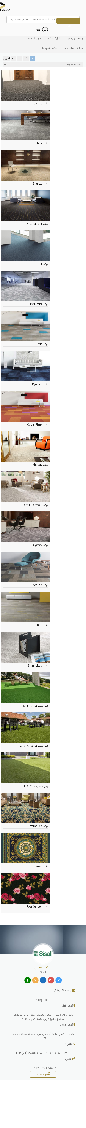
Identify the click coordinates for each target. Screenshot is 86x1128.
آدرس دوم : (66, 1025)
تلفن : (68, 1044)
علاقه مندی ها (49, 48)
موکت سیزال (43, 967)
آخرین (6, 58)
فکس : (67, 1059)
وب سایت (43, 1074)
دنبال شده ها (34, 38)
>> (13, 58)
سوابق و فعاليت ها (73, 48)
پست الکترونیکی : (61, 991)
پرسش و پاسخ (75, 38)
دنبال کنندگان (54, 38)
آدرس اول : (67, 1006)
